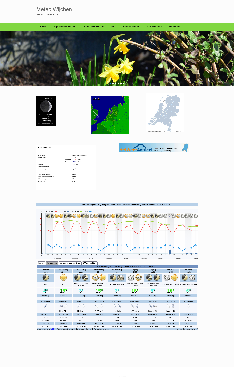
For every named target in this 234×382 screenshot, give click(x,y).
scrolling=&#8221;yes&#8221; (117, 271)
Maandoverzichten (131, 26)
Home (43, 26)
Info (113, 26)
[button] (110, 83)
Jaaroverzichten (154, 26)
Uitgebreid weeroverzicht (64, 26)
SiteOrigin (122, 376)
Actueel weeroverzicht (94, 26)
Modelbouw (174, 26)
